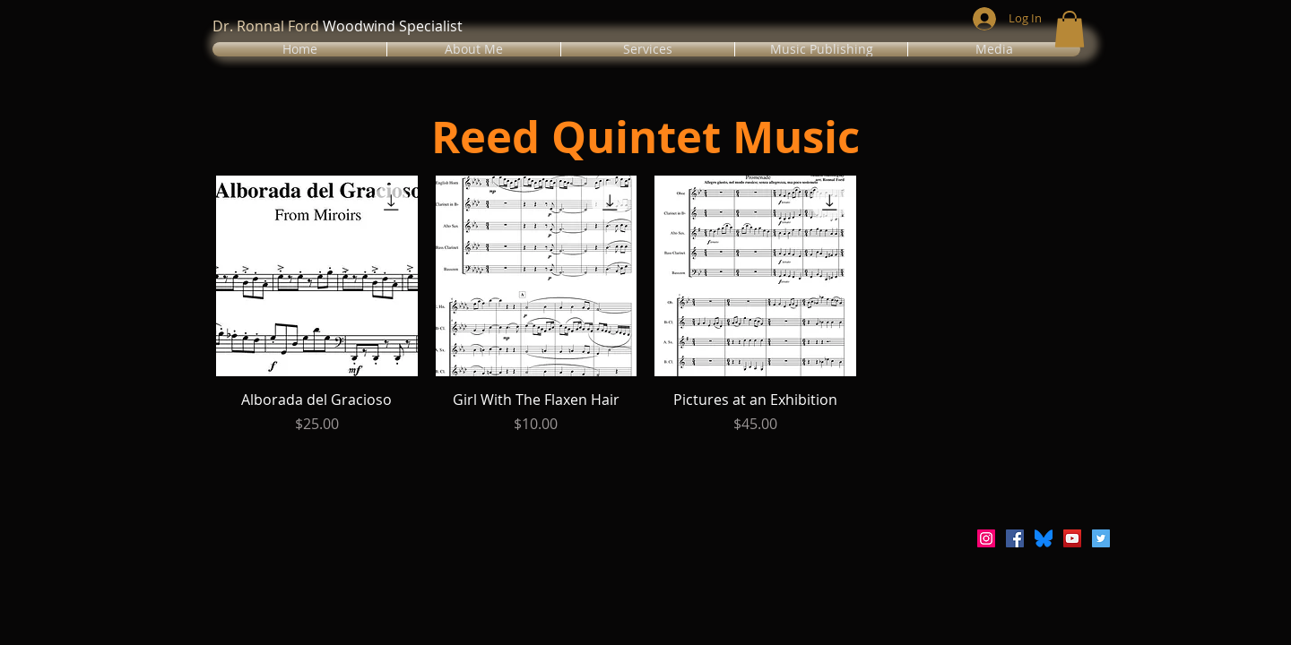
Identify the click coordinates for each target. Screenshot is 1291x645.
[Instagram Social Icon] (986, 538)
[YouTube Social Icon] (1072, 538)
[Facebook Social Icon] (1015, 538)
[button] (473, 49)
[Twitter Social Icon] (1101, 538)
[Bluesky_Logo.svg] (1044, 538)
